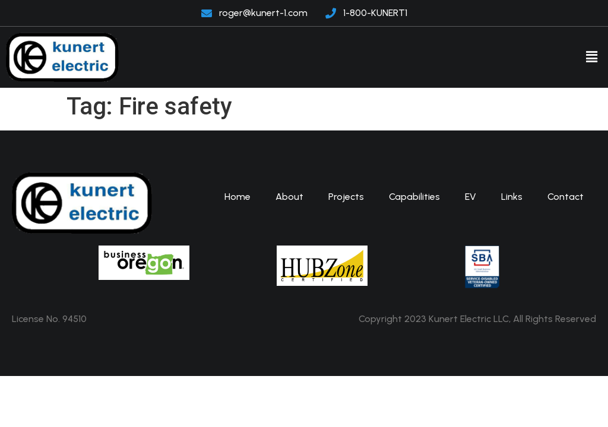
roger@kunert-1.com (263, 12)
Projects (346, 196)
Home (237, 196)
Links (511, 196)
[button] (592, 57)
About (289, 196)
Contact (565, 196)
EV (470, 196)
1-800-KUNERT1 (375, 12)
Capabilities (414, 196)
